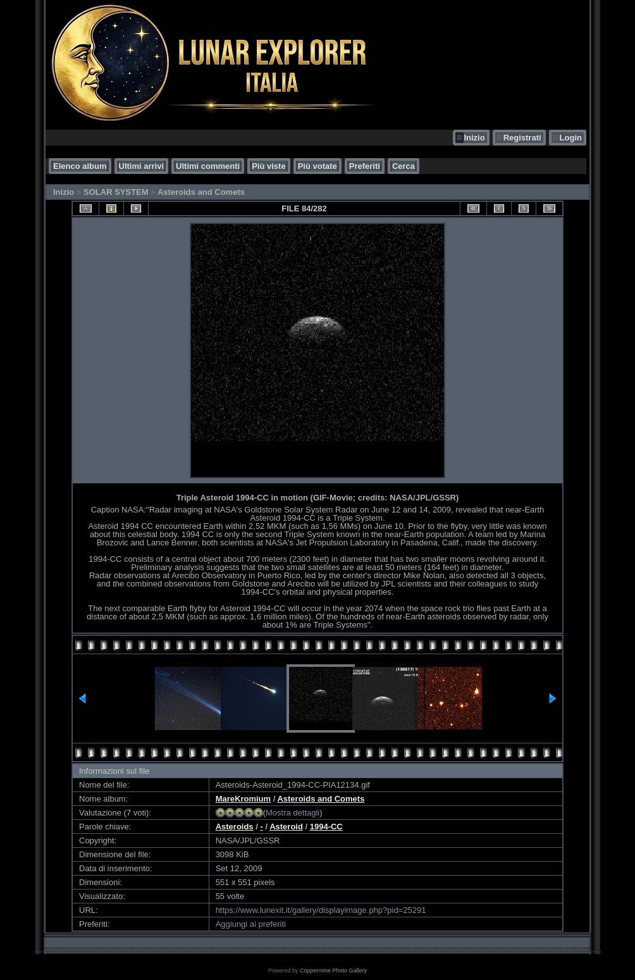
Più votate (317, 166)
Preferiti (364, 166)
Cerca (403, 166)
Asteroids (235, 826)
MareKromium (243, 798)
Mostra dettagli (292, 812)
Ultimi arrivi (141, 166)
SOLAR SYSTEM (116, 192)
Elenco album (80, 166)
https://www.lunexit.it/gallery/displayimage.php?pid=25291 (321, 910)
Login (571, 137)
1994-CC (326, 826)
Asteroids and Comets (201, 192)
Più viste (268, 166)
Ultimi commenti (208, 166)
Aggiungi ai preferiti (251, 924)
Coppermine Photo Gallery (333, 970)
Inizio (474, 137)
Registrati (522, 137)
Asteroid (286, 826)
